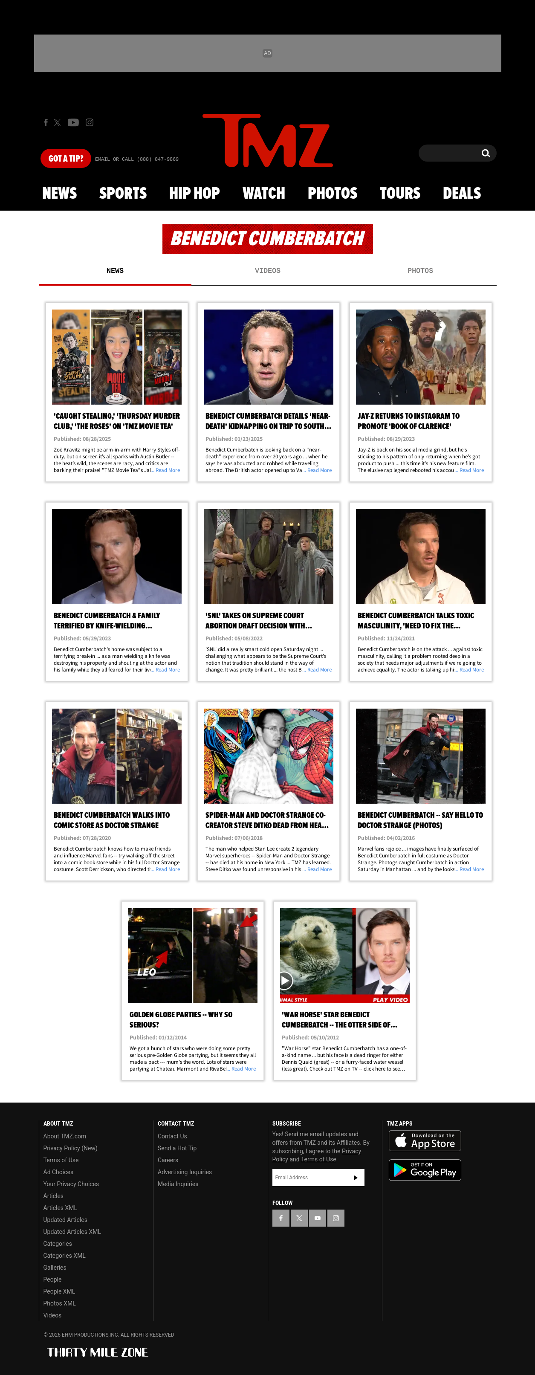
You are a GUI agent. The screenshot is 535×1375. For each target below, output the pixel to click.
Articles (53, 1196)
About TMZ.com (65, 1136)
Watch (264, 194)
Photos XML (59, 1303)
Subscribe (355, 1177)
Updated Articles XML (72, 1231)
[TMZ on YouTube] (317, 1218)
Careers (168, 1160)
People (52, 1279)
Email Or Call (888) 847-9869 (137, 159)
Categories (57, 1243)
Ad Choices (58, 1172)
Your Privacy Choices (71, 1184)
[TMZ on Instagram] (89, 122)
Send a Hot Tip (177, 1148)
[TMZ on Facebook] (46, 122)
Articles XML (60, 1207)
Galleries (55, 1267)
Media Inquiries (178, 1184)
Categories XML (64, 1255)
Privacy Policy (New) (70, 1148)
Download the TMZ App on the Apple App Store (425, 1141)
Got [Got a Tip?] (66, 159)
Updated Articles (65, 1219)
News (59, 194)
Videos (268, 271)
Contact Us (172, 1136)
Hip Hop (194, 194)
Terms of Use (61, 1160)
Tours (400, 194)
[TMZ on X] (58, 122)
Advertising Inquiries (185, 1172)
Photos (332, 194)
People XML (59, 1291)
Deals (462, 194)
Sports (123, 194)
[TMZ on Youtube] (73, 122)
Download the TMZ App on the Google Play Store (425, 1170)
